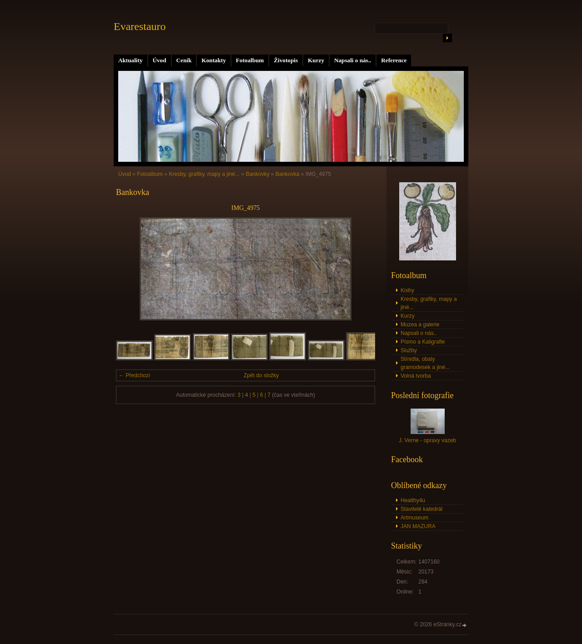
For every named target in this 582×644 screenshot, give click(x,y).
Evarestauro (140, 26)
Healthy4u (413, 500)
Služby (409, 350)
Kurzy (316, 60)
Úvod (159, 60)
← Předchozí (134, 375)
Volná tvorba (416, 376)
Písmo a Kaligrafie (423, 342)
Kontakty (213, 60)
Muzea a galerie (420, 324)
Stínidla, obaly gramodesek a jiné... (425, 363)
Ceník (184, 60)
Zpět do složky (261, 375)
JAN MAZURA (418, 526)
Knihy (407, 290)
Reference (393, 60)
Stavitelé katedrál (421, 509)
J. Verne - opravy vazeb (427, 440)
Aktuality (130, 60)
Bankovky (257, 174)
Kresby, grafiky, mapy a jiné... (204, 174)
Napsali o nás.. (352, 60)
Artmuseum (414, 517)
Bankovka (288, 174)
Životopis (286, 60)
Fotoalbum (250, 60)
